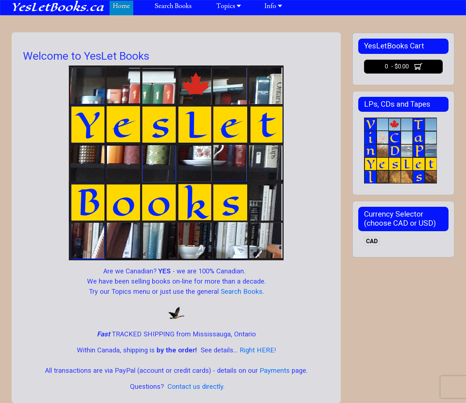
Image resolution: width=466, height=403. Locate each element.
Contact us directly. (196, 387)
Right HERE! (258, 350)
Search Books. (241, 292)
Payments (275, 371)
